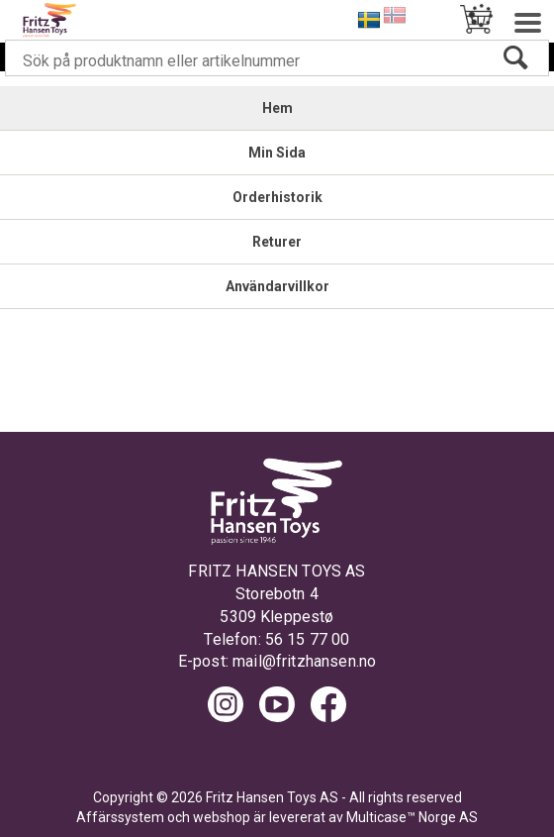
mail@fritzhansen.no (304, 661)
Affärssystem (120, 817)
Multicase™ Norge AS (412, 817)
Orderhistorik (277, 197)
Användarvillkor (277, 286)
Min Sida (277, 152)
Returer (277, 242)
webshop (221, 817)
